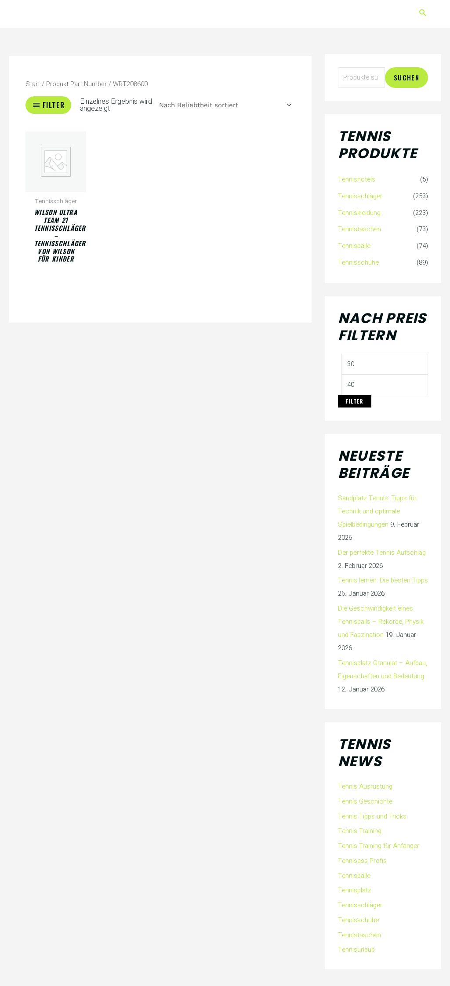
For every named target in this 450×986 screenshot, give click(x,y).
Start (32, 84)
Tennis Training (359, 831)
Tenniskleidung (359, 213)
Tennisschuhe (358, 262)
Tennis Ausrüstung (365, 786)
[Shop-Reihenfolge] (224, 105)
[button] (423, 14)
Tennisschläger (360, 196)
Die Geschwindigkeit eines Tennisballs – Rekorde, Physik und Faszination (381, 622)
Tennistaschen (359, 229)
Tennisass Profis (362, 861)
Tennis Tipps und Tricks (372, 816)
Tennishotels (356, 179)
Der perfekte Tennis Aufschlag (382, 552)
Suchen (406, 77)
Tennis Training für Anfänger (378, 846)
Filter (354, 401)
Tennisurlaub (356, 949)
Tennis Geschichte (365, 801)
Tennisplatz (354, 890)
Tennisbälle (354, 246)
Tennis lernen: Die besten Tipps (383, 580)
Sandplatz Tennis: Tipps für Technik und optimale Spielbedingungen (377, 511)
